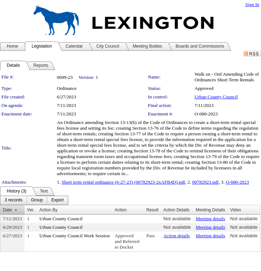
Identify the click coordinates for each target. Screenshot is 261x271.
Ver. (30, 209)
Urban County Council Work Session (74, 235)
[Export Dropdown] (57, 200)
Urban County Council (216, 96)
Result (152, 209)
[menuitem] (13, 200)
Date (7, 209)
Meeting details (210, 218)
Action (121, 209)
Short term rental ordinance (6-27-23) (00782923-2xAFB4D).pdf (123, 182)
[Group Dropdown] (37, 200)
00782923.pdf (205, 182)
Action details (176, 235)
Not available (177, 218)
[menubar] (34, 200)
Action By (48, 209)
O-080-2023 (237, 182)
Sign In (252, 4)
